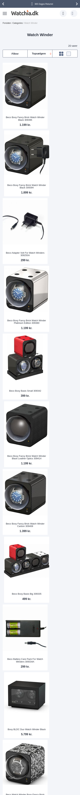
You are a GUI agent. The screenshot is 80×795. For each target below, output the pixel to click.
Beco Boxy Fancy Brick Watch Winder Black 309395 (21, 110)
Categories (17, 23)
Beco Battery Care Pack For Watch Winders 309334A (21, 347)
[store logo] (24, 13)
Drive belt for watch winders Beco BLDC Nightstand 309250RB (59, 643)
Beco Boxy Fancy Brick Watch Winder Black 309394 (59, 110)
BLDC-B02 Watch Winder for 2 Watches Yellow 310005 (21, 644)
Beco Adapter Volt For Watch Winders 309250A (21, 169)
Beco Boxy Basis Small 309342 (21, 230)
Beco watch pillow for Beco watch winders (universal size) (59, 466)
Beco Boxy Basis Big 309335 (59, 289)
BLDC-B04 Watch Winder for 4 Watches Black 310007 (21, 466)
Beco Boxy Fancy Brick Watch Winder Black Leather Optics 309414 (59, 228)
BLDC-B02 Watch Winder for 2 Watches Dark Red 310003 (21, 585)
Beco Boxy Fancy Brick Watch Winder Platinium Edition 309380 (59, 168)
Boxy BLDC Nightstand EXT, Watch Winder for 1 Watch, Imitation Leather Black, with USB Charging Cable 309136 (21, 524)
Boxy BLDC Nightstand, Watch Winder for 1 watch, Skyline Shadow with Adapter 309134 (59, 524)
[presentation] (3, 4)
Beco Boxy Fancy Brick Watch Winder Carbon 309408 (21, 288)
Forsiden (7, 23)
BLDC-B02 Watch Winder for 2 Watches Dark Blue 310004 (59, 585)
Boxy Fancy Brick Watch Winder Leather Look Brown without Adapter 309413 (59, 406)
